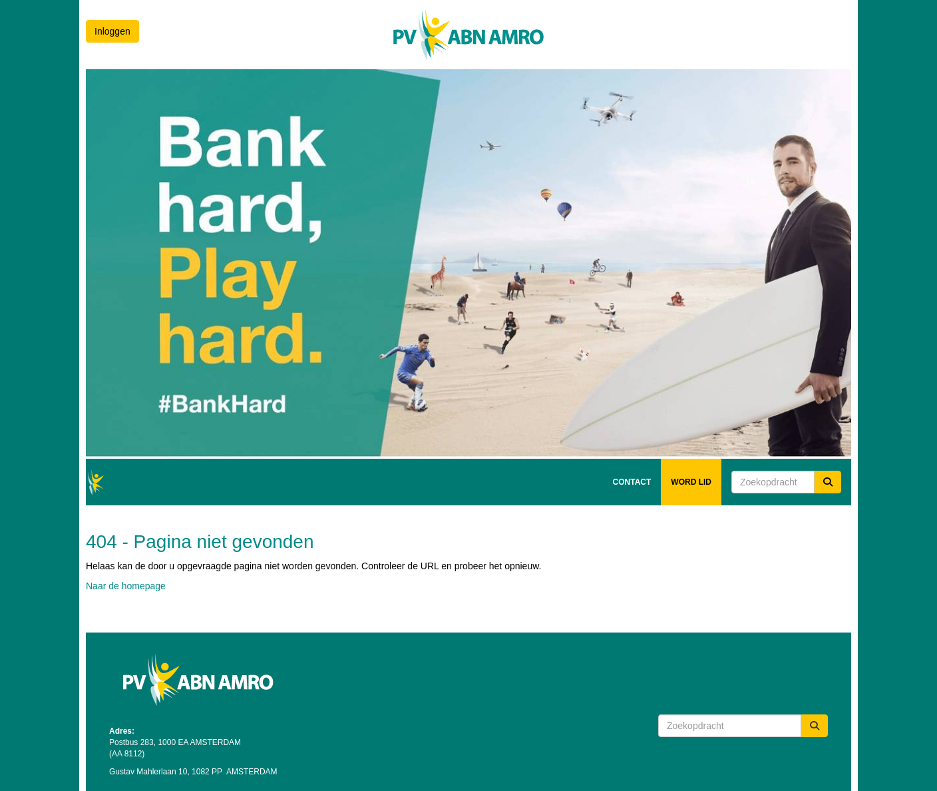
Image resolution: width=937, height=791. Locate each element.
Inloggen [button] (112, 31)
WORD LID (691, 482)
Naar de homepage (126, 586)
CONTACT (632, 482)
